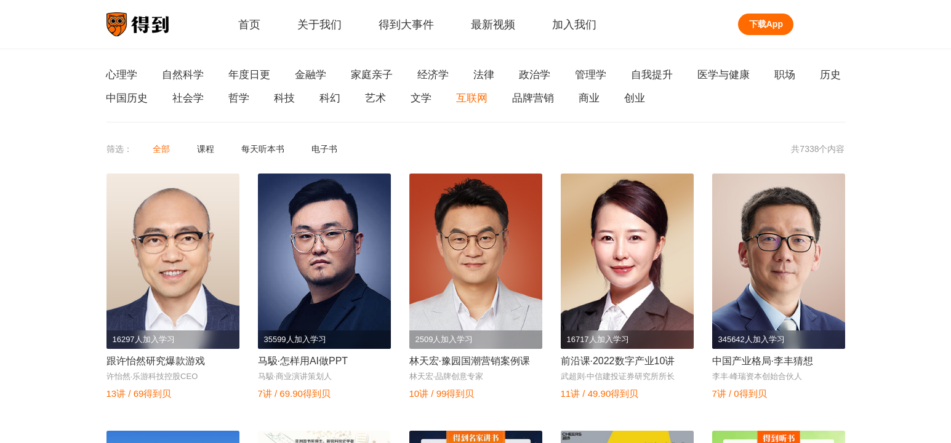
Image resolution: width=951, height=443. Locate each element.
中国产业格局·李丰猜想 (762, 361)
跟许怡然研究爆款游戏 (155, 361)
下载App (766, 24)
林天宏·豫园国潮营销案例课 (469, 361)
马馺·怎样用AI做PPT (303, 361)
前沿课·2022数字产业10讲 (618, 361)
